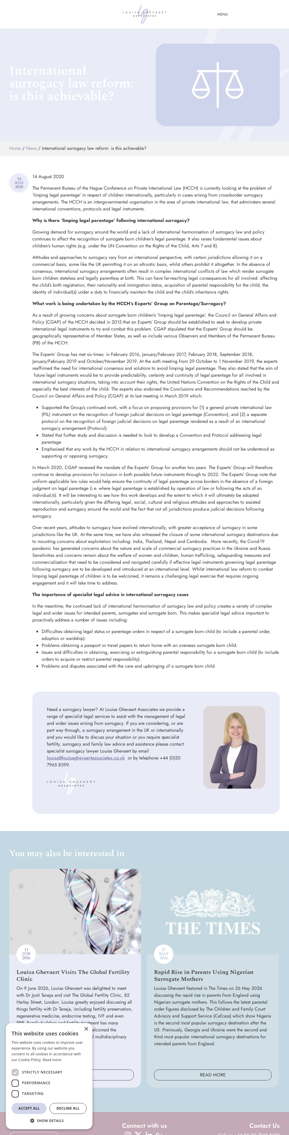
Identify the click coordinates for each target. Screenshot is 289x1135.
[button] (49, 1120)
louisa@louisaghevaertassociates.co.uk (86, 758)
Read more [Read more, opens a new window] (52, 1059)
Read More (213, 1074)
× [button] (86, 1029)
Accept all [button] (29, 1108)
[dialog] (49, 1076)
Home (15, 148)
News (31, 148)
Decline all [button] (68, 1108)
